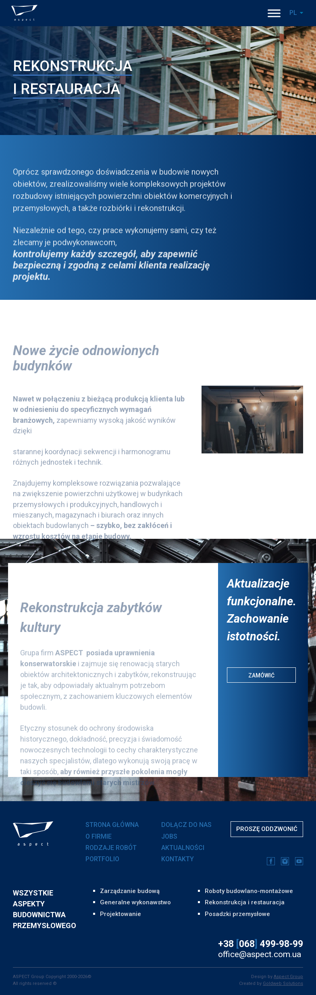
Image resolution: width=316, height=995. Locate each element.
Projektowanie (120, 914)
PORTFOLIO (102, 859)
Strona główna (112, 825)
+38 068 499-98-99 (260, 944)
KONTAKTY (177, 859)
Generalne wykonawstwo (135, 902)
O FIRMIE (98, 836)
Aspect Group (288, 976)
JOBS (169, 836)
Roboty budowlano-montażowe (249, 891)
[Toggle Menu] (274, 13)
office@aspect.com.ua (259, 954)
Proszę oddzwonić (266, 829)
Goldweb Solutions (283, 983)
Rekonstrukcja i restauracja (245, 902)
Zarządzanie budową (130, 891)
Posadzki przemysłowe (237, 914)
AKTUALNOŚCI (182, 848)
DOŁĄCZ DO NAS (186, 825)
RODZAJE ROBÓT (111, 848)
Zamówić (261, 675)
